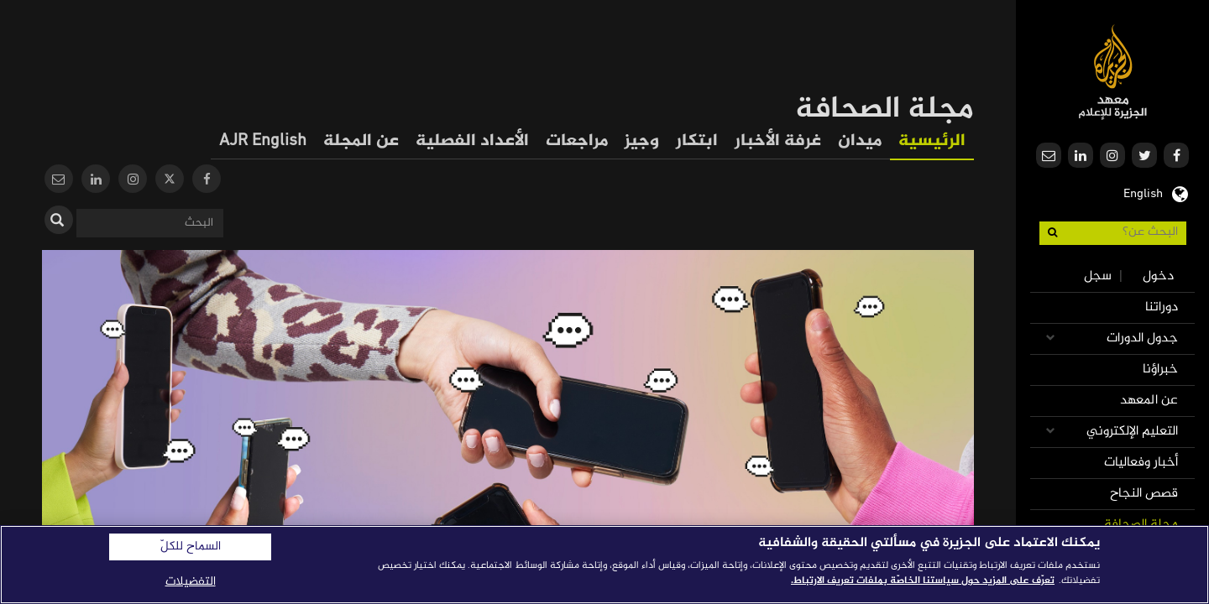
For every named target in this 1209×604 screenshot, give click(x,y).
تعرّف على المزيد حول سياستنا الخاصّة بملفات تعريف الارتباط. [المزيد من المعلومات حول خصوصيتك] (923, 580)
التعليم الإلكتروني (1132, 431)
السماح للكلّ (190, 547)
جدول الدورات (1142, 338)
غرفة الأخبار (778, 141)
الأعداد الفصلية (472, 141)
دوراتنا (1161, 307)
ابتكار (697, 141)
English (1143, 192)
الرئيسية (932, 141)
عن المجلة (361, 141)
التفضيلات (190, 581)
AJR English (262, 141)
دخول (1158, 276)
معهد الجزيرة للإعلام (1113, 71)
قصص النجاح (1144, 493)
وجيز (642, 141)
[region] (604, 564)
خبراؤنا (1160, 369)
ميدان (860, 141)
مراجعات (577, 141)
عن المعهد (1149, 400)
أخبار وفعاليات (1141, 462)
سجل (1098, 276)
